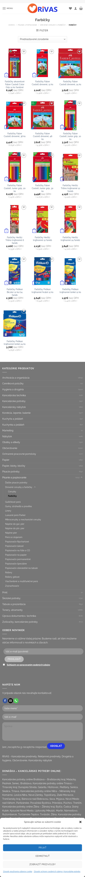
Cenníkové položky (13, 383)
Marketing (7, 430)
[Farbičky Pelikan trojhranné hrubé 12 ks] (42, 271)
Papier (5, 459)
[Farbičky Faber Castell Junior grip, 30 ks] (42, 167)
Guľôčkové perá (13, 502)
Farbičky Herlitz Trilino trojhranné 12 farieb (70, 188)
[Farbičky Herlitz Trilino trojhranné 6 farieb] (14, 219)
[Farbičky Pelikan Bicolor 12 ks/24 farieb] (14, 271)
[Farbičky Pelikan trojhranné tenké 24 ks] (14, 323)
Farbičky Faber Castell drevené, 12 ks (42, 83)
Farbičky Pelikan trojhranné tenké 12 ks (70, 290)
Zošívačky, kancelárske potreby (20, 621)
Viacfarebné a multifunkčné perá (21, 581)
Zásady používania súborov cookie (17, 871)
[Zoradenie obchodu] (42, 39)
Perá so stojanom (13, 537)
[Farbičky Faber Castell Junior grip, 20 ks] (14, 167)
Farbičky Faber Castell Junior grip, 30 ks (42, 188)
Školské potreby (11, 598)
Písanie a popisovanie (27, 25)
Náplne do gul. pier (14, 524)
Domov (12, 25)
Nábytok (7, 436)
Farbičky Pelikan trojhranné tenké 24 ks (15, 342)
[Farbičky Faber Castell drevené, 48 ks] (42, 115)
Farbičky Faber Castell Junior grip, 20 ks (15, 188)
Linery (8, 510)
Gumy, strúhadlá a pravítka (18, 506)
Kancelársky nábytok (14, 407)
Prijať (43, 847)
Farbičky (12, 496)
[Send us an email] (10, 700)
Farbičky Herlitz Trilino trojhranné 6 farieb (14, 240)
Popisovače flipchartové (17, 541)
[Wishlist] (70, 8)
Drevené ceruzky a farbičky (53, 25)
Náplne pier (11, 532)
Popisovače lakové (14, 546)
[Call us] (16, 700)
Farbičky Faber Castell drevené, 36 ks (15, 135)
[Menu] (7, 8)
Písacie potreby (11, 471)
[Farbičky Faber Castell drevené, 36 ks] (14, 115)
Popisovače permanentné (18, 559)
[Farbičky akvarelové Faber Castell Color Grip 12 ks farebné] (14, 63)
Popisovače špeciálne (16, 563)
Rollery (8, 572)
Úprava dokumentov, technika (19, 615)
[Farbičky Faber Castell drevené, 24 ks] (70, 63)
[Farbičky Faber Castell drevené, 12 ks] (42, 63)
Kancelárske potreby (14, 401)
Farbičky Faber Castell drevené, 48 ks (42, 136)
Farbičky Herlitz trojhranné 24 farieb (70, 239)
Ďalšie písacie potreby (16, 482)
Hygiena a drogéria (13, 389)
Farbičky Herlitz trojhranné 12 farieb (42, 239)
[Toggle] (81, 477)
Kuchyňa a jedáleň (12, 418)
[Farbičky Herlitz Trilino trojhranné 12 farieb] (70, 167)
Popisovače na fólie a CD (17, 550)
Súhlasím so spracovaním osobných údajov (28, 664)
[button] (80, 821)
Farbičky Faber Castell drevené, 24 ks (70, 83)
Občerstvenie (9, 448)
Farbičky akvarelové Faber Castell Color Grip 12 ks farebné (14, 84)
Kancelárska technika (14, 395)
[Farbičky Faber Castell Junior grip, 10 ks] (70, 115)
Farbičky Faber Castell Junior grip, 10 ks (70, 136)
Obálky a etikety (11, 442)
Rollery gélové (12, 577)
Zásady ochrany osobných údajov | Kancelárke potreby (57, 871)
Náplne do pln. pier (14, 528)
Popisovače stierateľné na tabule (21, 568)
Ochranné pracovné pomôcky (19, 453)
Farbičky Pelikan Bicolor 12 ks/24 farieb (15, 292)
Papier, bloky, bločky (13, 465)
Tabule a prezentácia (14, 604)
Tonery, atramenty (12, 610)
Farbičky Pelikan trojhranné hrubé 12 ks (42, 290)
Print (4, 592)
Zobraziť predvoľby (42, 864)
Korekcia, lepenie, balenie (16, 412)
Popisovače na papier (16, 554)
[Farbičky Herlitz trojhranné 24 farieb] (70, 219)
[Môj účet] (75, 8)
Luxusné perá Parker (15, 515)
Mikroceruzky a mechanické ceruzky (23, 519)
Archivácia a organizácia (15, 377)
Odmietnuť (42, 856)
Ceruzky (12, 491)
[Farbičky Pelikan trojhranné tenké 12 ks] (70, 271)
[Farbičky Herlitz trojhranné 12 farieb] (42, 219)
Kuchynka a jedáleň (13, 424)
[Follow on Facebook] (5, 700)
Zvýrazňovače (12, 586)
